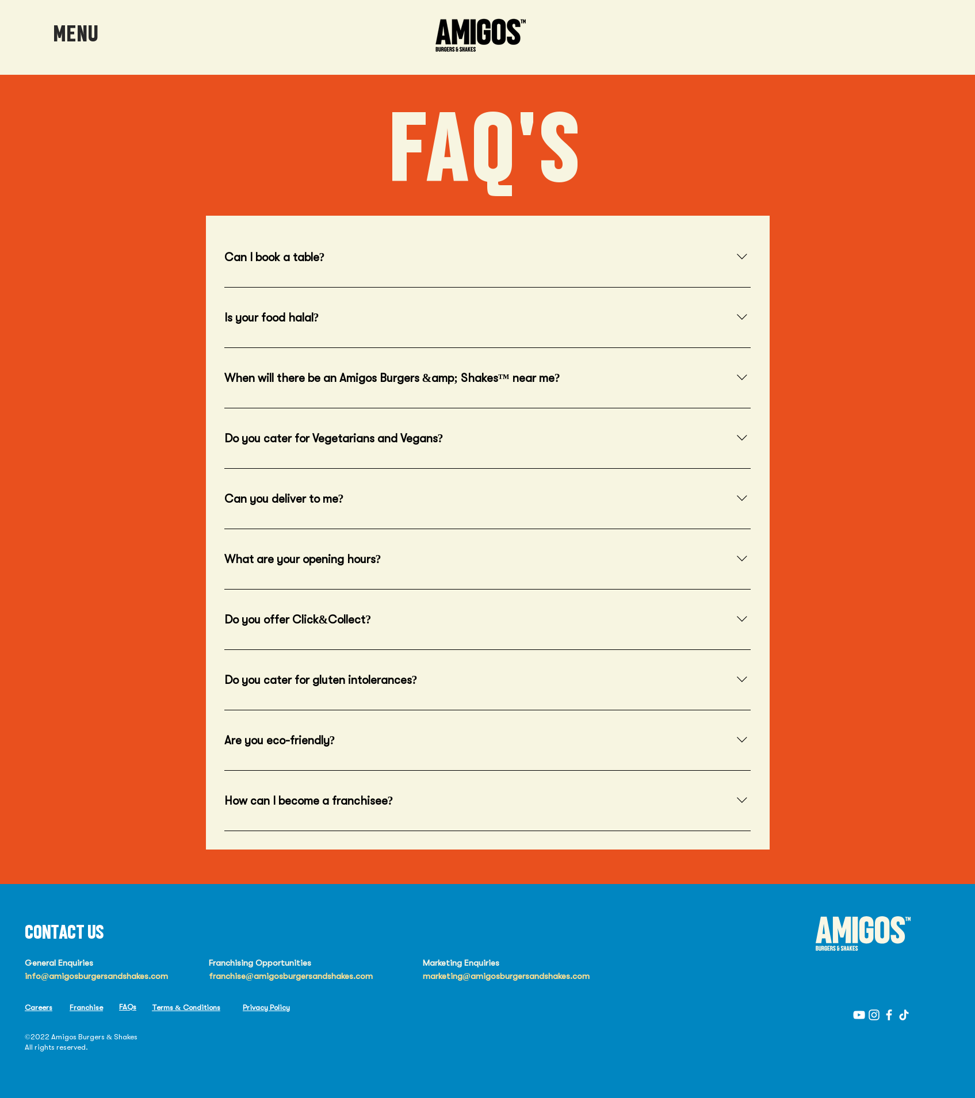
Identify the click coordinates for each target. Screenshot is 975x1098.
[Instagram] (874, 1015)
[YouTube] (859, 1015)
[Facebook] (889, 1015)
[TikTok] (904, 1015)
